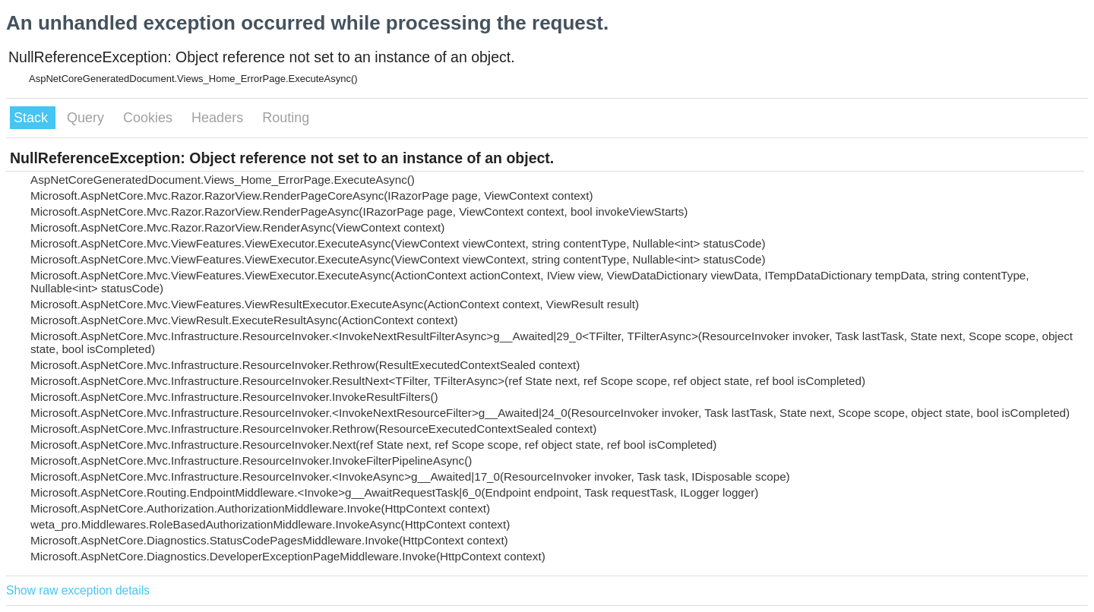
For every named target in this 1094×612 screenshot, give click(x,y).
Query (87, 117)
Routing (285, 117)
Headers (219, 117)
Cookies (149, 117)
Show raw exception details (78, 590)
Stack (33, 117)
